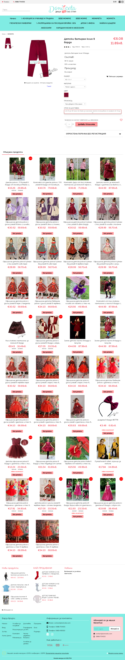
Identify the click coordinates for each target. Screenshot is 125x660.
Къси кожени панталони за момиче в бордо (17, 341)
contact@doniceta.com (62, 623)
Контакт (16, 633)
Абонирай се (8, 610)
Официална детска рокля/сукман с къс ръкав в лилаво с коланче (108, 223)
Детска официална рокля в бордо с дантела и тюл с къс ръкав (17, 462)
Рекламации (17, 637)
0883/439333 (60, 630)
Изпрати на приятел (32, 83)
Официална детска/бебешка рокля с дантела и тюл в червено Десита (107, 381)
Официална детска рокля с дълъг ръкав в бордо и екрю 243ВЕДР (47, 342)
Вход (3, 627)
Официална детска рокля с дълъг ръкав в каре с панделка (17, 302)
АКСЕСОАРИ (46, 28)
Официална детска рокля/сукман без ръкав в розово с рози (108, 262)
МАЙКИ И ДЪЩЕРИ (108, 23)
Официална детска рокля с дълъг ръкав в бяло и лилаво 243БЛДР (17, 223)
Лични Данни (6, 635)
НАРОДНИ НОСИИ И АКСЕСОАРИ (70, 28)
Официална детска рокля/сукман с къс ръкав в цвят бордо (77, 223)
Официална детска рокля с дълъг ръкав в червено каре (17, 381)
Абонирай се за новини (73, 571)
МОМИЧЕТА (97, 18)
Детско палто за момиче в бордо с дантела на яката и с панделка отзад (108, 183)
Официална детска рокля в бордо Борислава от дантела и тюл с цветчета (77, 504)
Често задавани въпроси (26, 635)
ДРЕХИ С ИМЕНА (88, 23)
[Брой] (69, 124)
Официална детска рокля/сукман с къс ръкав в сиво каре (17, 262)
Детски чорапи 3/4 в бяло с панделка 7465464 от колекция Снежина (50, 585)
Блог (35, 627)
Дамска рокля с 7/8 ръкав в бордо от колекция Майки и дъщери (17, 183)
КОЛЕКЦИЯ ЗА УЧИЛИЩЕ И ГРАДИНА (37, 18)
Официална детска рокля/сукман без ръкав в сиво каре (47, 262)
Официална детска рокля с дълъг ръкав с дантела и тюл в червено (17, 421)
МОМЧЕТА (111, 18)
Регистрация (18, 629)
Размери (37, 631)
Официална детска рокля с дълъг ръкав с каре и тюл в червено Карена (47, 381)
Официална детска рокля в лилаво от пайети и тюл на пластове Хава (77, 302)
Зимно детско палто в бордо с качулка (77, 341)
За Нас (4, 631)
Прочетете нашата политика (57, 653)
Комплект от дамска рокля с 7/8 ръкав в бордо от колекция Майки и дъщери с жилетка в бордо (47, 183)
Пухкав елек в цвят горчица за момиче (108, 462)
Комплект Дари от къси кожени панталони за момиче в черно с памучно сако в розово (77, 183)
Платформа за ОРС (27, 628)
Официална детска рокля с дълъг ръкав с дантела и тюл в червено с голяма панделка (47, 421)
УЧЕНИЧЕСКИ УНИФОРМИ (20, 23)
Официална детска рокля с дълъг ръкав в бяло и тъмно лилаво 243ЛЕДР (47, 223)
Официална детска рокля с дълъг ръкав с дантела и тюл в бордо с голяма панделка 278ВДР (78, 421)
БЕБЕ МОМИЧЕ (65, 18)
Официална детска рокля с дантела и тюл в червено (17, 545)
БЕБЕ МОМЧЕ (81, 18)
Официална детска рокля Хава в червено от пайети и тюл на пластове (77, 462)
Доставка (27, 623)
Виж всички (68, 573)
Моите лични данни (115, 653)
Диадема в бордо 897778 (108, 420)
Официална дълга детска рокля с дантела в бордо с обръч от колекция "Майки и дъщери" (108, 504)
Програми (37, 623)
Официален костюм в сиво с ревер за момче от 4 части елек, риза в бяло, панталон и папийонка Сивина (20, 598)
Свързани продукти (13, 152)
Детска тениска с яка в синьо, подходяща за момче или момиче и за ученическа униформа (20, 586)
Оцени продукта (47, 83)
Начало (13, 18)
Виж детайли (17, 194)
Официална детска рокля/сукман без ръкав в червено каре (77, 262)
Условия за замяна (27, 642)
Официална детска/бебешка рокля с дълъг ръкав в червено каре (47, 302)
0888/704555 (20, 2)
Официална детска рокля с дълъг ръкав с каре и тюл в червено (77, 381)
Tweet (49, 86)
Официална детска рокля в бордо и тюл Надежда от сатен (47, 462)
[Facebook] (48, 634)
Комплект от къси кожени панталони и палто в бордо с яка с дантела (108, 302)
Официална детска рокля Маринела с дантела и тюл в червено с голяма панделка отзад (17, 504)
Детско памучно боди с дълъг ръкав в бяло (51, 596)
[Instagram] (52, 634)
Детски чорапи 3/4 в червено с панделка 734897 (50, 573)
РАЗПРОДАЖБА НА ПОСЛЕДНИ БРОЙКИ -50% (56, 23)
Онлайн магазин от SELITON (62, 658)
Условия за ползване (17, 624)
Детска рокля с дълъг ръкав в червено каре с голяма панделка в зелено (47, 504)
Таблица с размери (116, 76)
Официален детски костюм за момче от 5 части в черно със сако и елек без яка (19, 574)
